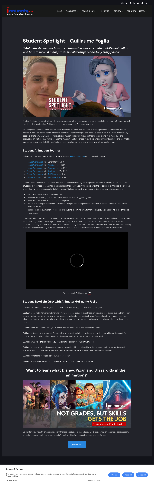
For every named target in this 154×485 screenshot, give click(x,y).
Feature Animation (77, 156)
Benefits (105, 11)
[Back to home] (20, 11)
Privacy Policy (11, 481)
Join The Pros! (77, 444)
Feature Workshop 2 (34, 162)
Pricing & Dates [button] (90, 11)
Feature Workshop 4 (34, 168)
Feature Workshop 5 (34, 171)
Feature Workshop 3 (34, 165)
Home (59, 11)
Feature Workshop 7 (34, 177)
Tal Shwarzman (54, 174)
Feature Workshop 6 (34, 174)
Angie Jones (53, 165)
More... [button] (143, 11)
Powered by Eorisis (93, 481)
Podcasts (131, 11)
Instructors (117, 11)
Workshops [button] (72, 11)
